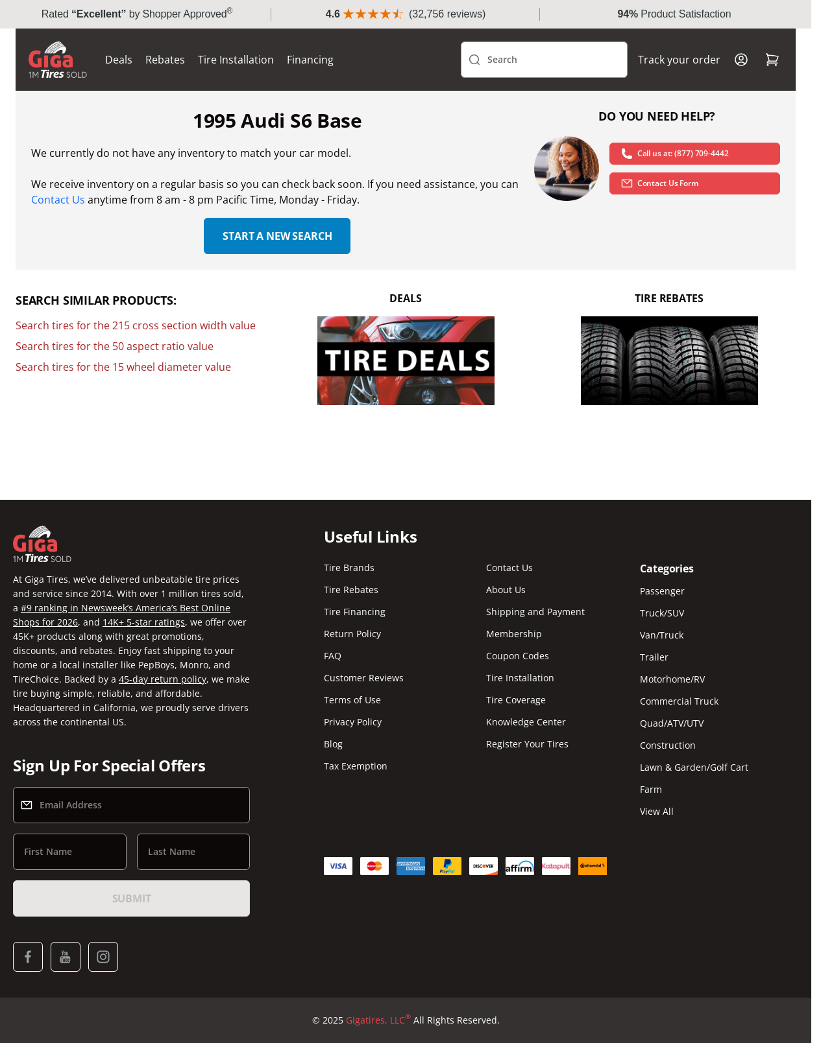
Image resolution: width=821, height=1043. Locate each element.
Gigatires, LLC (378, 1020)
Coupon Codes (517, 656)
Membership (514, 633)
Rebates (165, 60)
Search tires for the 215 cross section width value (136, 325)
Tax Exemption (355, 766)
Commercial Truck (679, 701)
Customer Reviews (364, 678)
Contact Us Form (659, 183)
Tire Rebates (351, 589)
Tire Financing (355, 611)
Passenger (662, 591)
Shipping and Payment (535, 611)
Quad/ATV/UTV (672, 723)
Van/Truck (661, 635)
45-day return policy (162, 679)
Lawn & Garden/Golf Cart (694, 767)
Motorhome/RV (672, 679)
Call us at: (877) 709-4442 (674, 153)
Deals (118, 60)
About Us (506, 589)
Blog (333, 744)
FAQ (332, 656)
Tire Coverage (516, 700)
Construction (668, 745)
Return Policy (352, 633)
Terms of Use (352, 700)
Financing (310, 60)
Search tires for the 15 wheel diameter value (123, 367)
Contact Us (58, 200)
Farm (651, 789)
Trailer (654, 657)
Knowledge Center (526, 722)
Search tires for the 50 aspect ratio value (115, 346)
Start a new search (277, 236)
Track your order (679, 60)
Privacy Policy (353, 722)
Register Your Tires (527, 744)
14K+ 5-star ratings (144, 622)
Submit (131, 898)
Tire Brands (349, 567)
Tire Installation (236, 60)
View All (657, 811)
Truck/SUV (662, 613)
